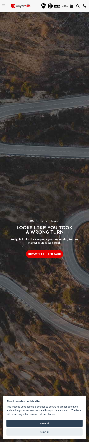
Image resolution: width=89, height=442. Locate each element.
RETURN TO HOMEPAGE (44, 254)
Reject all (44, 432)
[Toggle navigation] (3, 5)
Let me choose (47, 414)
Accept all (44, 423)
